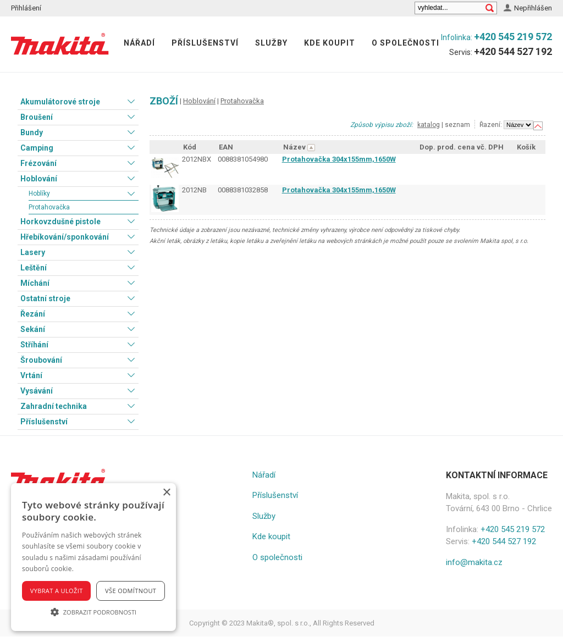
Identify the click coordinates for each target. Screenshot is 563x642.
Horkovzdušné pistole (60, 221)
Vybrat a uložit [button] (56, 590)
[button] (93, 611)
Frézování (38, 163)
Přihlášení (26, 8)
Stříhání (34, 344)
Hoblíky (39, 193)
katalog (428, 125)
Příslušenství (205, 42)
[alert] (93, 557)
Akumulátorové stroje (60, 101)
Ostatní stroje (45, 298)
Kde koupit (329, 42)
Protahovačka (49, 207)
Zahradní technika (53, 406)
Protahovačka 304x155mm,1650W (339, 159)
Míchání (34, 283)
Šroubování (41, 360)
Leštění (33, 267)
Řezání (32, 313)
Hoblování (38, 178)
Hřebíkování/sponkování (64, 237)
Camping (36, 147)
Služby (271, 42)
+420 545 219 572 (513, 36)
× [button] (166, 493)
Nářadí (139, 42)
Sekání (32, 329)
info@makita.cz (474, 562)
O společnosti (405, 42)
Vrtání (31, 375)
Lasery (32, 252)
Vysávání (36, 390)
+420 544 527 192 (513, 51)
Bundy (31, 132)
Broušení (36, 117)
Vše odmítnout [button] (130, 590)
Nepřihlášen (533, 8)
